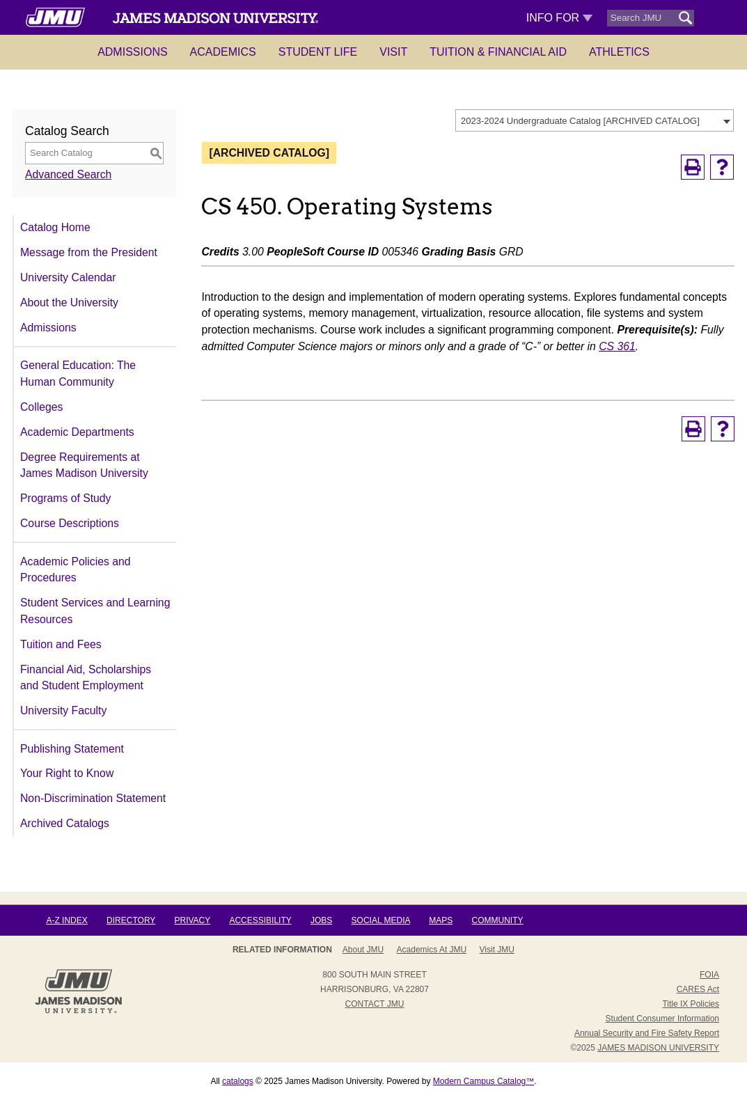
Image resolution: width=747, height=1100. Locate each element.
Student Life (318, 52)
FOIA (709, 975)
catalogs (237, 1081)
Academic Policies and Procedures (75, 570)
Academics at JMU (432, 949)
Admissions (132, 52)
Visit (393, 52)
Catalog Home (55, 227)
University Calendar (68, 277)
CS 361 (617, 346)
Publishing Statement (72, 749)
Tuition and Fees (61, 644)
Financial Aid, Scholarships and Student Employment (85, 677)
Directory (131, 920)
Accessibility (260, 920)
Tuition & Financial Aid (498, 52)
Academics (223, 52)
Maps (441, 920)
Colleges (41, 407)
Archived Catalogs (64, 823)
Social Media (381, 920)
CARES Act (698, 989)
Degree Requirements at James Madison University (84, 465)
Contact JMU (374, 1004)
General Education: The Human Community (78, 373)
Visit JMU (497, 949)
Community (498, 920)
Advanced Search (68, 174)
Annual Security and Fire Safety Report (646, 1033)
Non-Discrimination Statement (93, 798)
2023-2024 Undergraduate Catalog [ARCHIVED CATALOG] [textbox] (580, 121)
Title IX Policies (690, 1004)
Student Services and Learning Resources (95, 611)
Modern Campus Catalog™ (483, 1081)
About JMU (363, 949)
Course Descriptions (69, 523)
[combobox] (594, 120)
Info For (559, 18)
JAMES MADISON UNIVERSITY (658, 1048)
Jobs (321, 920)
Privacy (192, 920)
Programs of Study (65, 498)
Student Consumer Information (662, 1018)
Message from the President (88, 252)
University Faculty (63, 710)
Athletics (619, 52)
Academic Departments (77, 432)
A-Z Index (66, 920)
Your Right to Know (66, 773)
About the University (69, 302)
